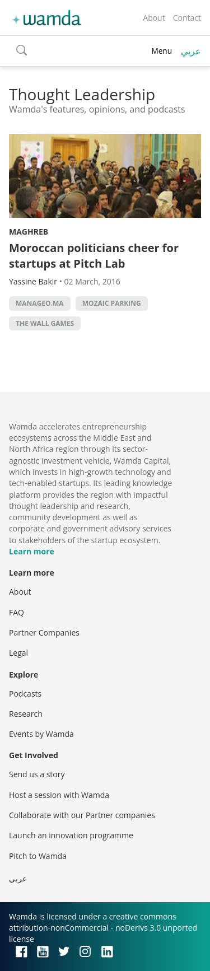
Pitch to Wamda (38, 856)
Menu (161, 50)
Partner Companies (44, 632)
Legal (18, 652)
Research (26, 713)
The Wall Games (45, 323)
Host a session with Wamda (59, 795)
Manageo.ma (40, 303)
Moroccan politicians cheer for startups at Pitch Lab (94, 255)
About (154, 17)
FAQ (16, 612)
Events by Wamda (41, 734)
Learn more (31, 551)
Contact (187, 17)
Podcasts (25, 693)
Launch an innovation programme (71, 835)
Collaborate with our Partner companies (82, 815)
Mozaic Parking (111, 303)
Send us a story (36, 774)
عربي (191, 50)
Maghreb (28, 231)
